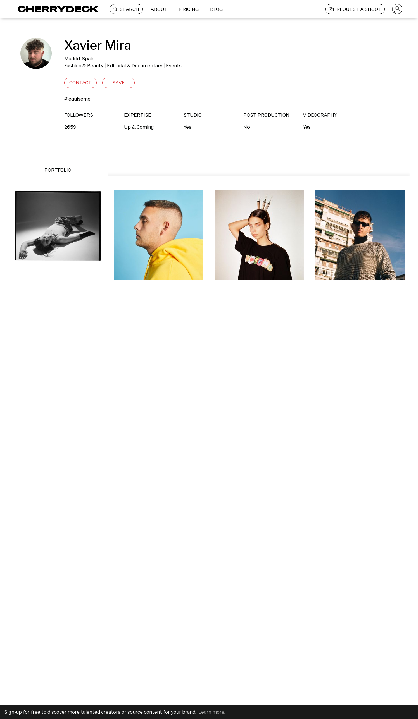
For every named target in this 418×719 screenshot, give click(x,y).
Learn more (211, 712)
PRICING (189, 9)
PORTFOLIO (57, 170)
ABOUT (159, 9)
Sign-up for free (22, 712)
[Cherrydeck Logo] (56, 9)
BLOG (216, 9)
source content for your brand (161, 712)
